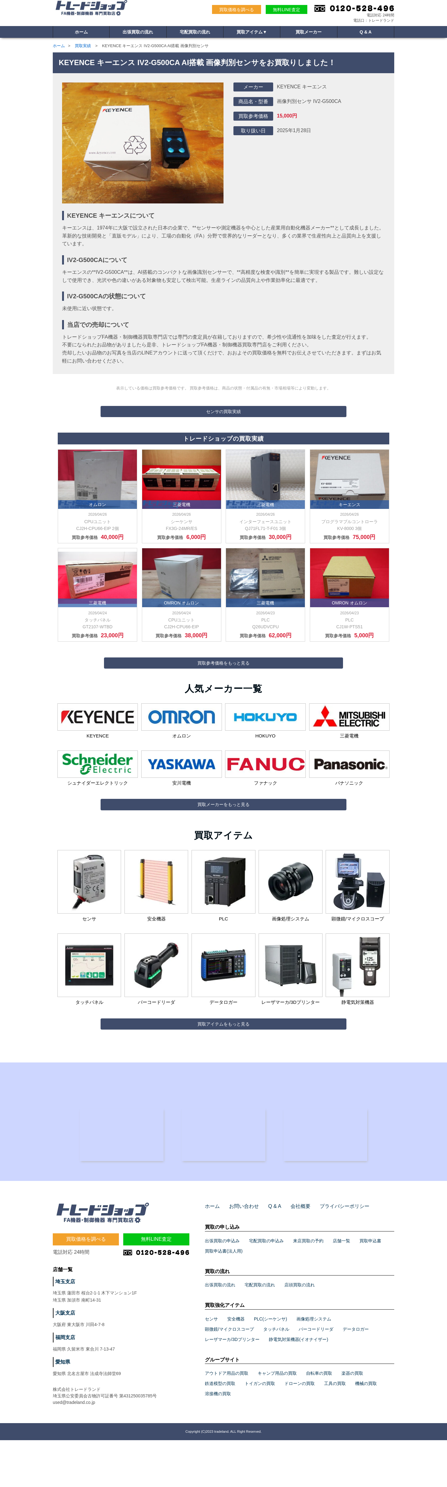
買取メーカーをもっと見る (223, 826)
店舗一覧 (341, 1287)
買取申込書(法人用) (223, 1297)
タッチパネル (276, 1375)
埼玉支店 (64, 1328)
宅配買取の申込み (266, 1287)
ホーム (81, 32)
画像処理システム (313, 1365)
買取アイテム (252, 32)
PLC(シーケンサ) (270, 1365)
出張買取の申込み (222, 1287)
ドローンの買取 (299, 1430)
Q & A (366, 32)
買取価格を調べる (236, 9)
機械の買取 (366, 1430)
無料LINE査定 (286, 9)
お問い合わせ (240, 1253)
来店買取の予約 (308, 1287)
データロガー (356, 1375)
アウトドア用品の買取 (226, 1420)
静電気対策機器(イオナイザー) (298, 1386)
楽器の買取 (352, 1420)
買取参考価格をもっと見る (223, 673)
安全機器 (236, 1365)
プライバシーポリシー (332, 1253)
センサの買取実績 (223, 411)
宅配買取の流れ (195, 32)
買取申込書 (370, 1287)
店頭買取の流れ (299, 1331)
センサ (211, 1365)
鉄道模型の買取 (220, 1430)
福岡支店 (64, 1384)
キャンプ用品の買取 (277, 1420)
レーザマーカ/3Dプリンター (232, 1386)
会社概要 (292, 1253)
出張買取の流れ (138, 32)
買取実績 (83, 46)
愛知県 (61, 1408)
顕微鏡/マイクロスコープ (229, 1375)
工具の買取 (335, 1430)
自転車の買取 (319, 1420)
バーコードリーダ (316, 1375)
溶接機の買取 (218, 1440)
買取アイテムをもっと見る (223, 1056)
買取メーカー (309, 32)
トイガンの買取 (260, 1430)
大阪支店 (64, 1359)
